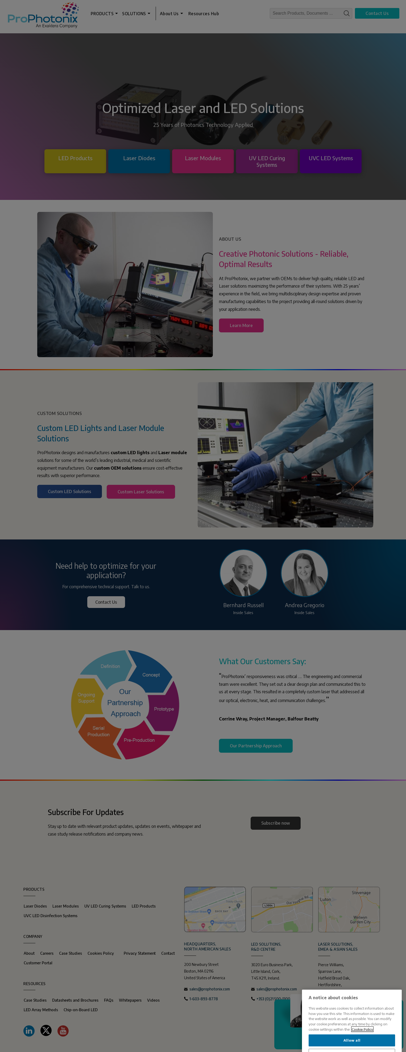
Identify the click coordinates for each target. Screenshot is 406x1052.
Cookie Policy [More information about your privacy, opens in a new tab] (362, 1048)
